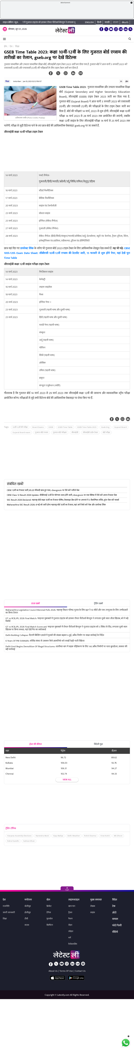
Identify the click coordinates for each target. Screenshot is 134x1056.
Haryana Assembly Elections (19, 835)
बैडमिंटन (50, 925)
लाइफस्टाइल (73, 900)
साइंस (92, 912)
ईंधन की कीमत (35, 744)
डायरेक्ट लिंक (27, 248)
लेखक (92, 906)
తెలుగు (125, 22)
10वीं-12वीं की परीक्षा (20, 427)
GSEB (51, 427)
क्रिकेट (49, 906)
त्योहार (70, 931)
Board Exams (38, 427)
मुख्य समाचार (96, 900)
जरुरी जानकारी (9, 912)
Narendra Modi (42, 835)
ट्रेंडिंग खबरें (98, 603)
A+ (126, 81)
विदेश (114, 900)
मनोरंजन (28, 900)
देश (4, 900)
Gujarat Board (120, 427)
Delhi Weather (73, 835)
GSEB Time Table (65, 427)
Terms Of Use (66, 971)
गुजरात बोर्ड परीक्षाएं (60, 432)
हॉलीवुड (28, 912)
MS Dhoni (118, 835)
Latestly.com (63, 995)
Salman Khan (29, 841)
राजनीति (6, 906)
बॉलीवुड (28, 906)
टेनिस (49, 912)
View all (67, 780)
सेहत (70, 925)
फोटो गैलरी (117, 925)
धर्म (69, 938)
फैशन (70, 919)
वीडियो (115, 932)
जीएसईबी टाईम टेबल (90, 432)
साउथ (27, 925)
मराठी (107, 22)
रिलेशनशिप (72, 944)
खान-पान (71, 906)
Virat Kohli (105, 835)
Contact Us (80, 971)
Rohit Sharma (90, 835)
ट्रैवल (70, 912)
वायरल (115, 919)
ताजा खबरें (35, 603)
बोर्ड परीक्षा (106, 432)
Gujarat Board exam (21, 432)
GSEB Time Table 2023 (86, 427)
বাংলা (115, 22)
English (89, 22)
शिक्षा (7, 81)
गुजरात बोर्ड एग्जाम (41, 432)
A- (121, 81)
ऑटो (114, 912)
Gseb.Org (105, 427)
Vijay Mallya (58, 835)
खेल (48, 900)
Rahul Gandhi (13, 841)
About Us (53, 971)
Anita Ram (17, 81)
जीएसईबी (74, 432)
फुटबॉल (50, 919)
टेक (113, 906)
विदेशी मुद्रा (98, 744)
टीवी (26, 919)
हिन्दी (99, 22)
